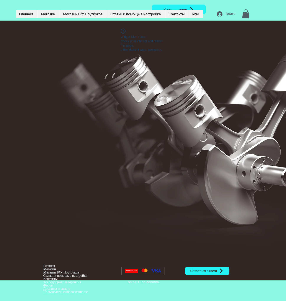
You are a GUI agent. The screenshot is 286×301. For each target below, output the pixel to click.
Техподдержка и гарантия (62, 282)
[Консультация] (179, 9)
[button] (246, 13)
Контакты (50, 278)
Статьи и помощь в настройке (65, 275)
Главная (49, 265)
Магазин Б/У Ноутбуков (61, 272)
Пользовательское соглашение (65, 291)
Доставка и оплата (56, 288)
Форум (48, 285)
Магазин (49, 269)
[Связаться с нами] (207, 271)
